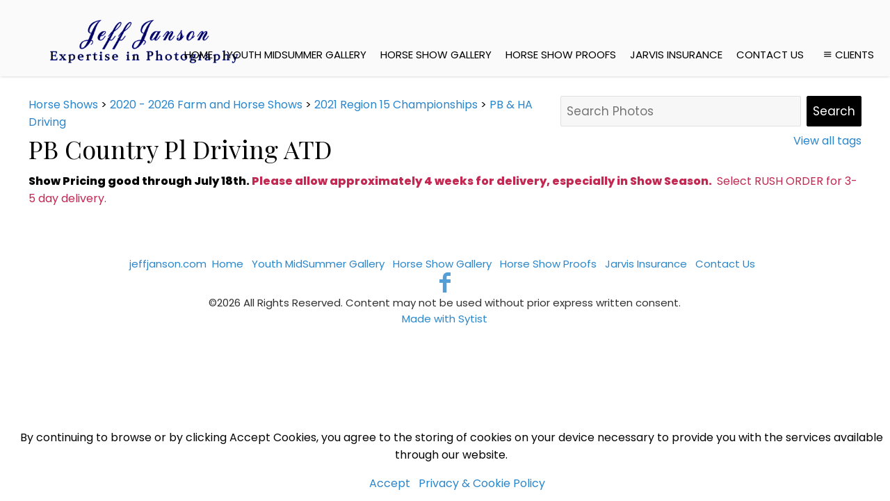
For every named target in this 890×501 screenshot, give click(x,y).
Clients (847, 54)
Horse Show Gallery (436, 54)
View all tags (827, 141)
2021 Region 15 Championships (396, 105)
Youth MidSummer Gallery (296, 54)
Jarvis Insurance (676, 54)
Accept (389, 483)
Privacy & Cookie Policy (482, 483)
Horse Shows (63, 105)
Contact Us (770, 54)
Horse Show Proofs (560, 54)
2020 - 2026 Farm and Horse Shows (206, 105)
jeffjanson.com (168, 263)
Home (198, 54)
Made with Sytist (444, 318)
